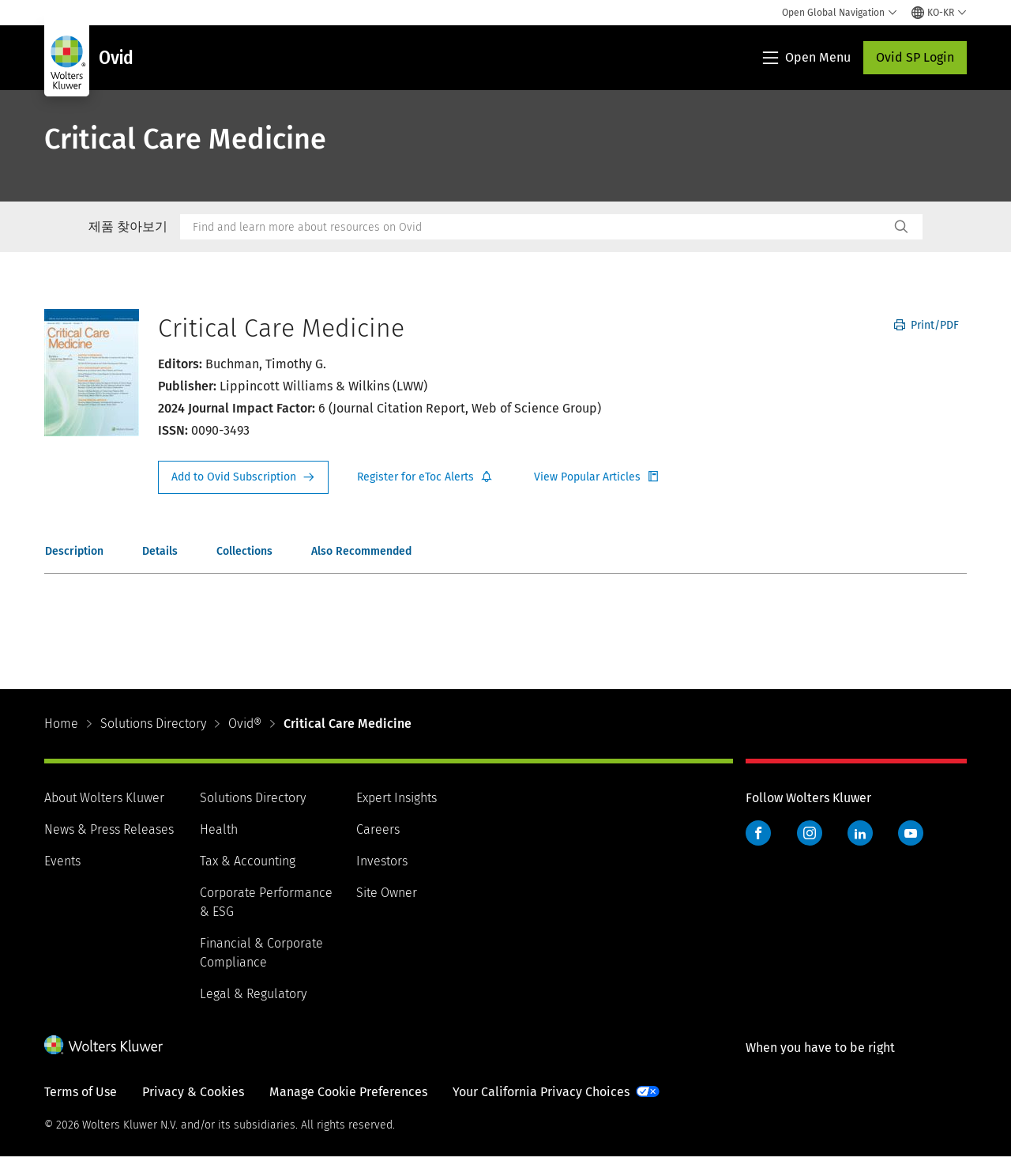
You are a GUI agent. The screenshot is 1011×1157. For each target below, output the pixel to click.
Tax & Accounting (247, 861)
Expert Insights (396, 797)
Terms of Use (80, 1091)
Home (61, 723)
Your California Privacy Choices (541, 1091)
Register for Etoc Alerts (425, 477)
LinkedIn (860, 833)
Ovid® (244, 723)
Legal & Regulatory (253, 993)
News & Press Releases (109, 829)
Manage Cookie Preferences (348, 1091)
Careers (378, 829)
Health (219, 829)
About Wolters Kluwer (104, 797)
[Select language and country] (939, 12)
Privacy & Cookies (193, 1091)
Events (62, 861)
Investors (382, 861)
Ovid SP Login (915, 57)
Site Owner (386, 892)
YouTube (910, 833)
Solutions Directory (153, 723)
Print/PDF (926, 325)
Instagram (809, 833)
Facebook (758, 833)
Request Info (243, 477)
